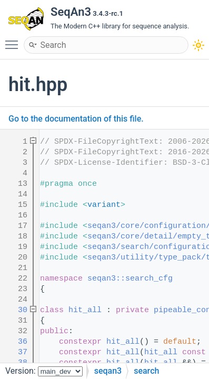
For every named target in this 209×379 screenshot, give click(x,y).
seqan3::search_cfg (130, 278)
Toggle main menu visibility (14, 40)
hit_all (85, 310)
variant (104, 205)
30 (15, 310)
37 (15, 352)
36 (15, 341)
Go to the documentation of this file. (76, 119)
